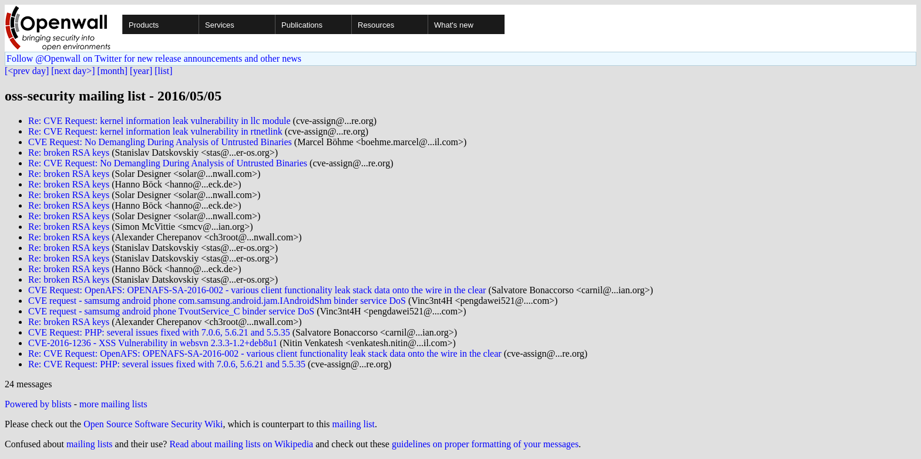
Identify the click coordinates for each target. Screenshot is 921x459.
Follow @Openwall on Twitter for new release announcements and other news (153, 58)
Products (144, 25)
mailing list (353, 424)
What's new (453, 25)
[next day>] (73, 71)
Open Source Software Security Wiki (153, 424)
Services (219, 25)
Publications (301, 25)
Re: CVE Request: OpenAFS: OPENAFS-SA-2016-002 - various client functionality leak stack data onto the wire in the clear (265, 354)
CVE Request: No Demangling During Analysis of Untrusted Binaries (160, 142)
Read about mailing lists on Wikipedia (241, 444)
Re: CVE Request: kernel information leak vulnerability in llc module (159, 121)
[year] (141, 71)
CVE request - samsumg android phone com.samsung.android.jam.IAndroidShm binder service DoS (217, 301)
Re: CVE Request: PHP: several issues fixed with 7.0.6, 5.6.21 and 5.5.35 (166, 364)
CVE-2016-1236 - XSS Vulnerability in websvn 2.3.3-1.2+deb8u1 (152, 343)
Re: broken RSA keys (68, 153)
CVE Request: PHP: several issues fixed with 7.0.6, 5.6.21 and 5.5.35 (159, 332)
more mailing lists (113, 404)
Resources (376, 25)
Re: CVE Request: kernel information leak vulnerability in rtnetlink (155, 131)
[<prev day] (27, 71)
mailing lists (89, 444)
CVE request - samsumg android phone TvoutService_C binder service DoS (171, 311)
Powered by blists (38, 404)
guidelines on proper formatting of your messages (485, 444)
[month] (113, 71)
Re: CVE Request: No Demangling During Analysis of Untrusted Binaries (167, 163)
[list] (163, 71)
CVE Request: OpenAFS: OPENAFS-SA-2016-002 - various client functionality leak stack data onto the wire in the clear (257, 290)
